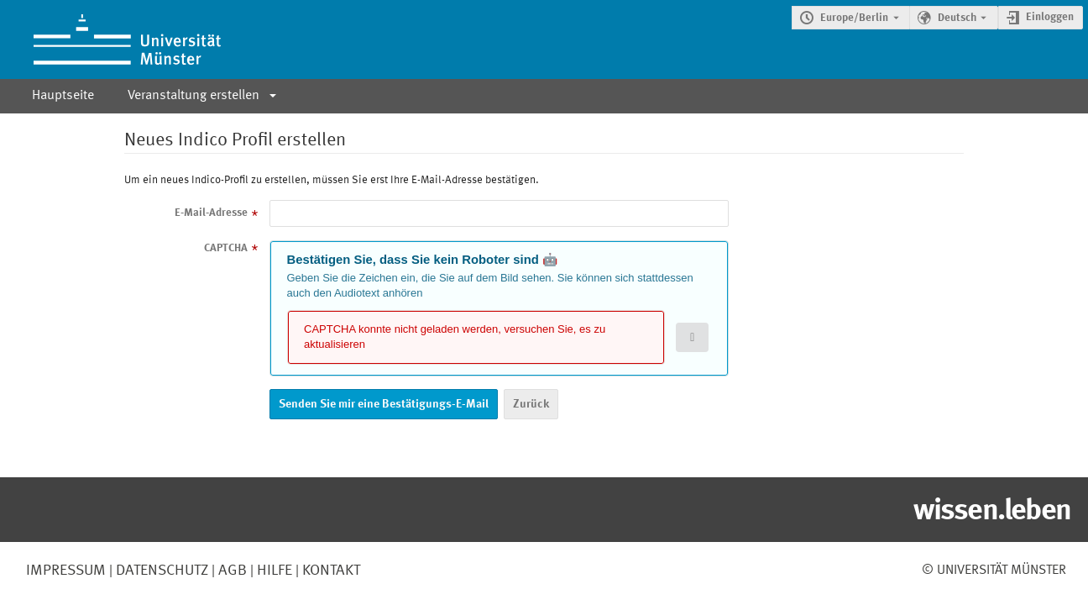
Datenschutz (160, 570)
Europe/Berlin (854, 18)
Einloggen (1050, 17)
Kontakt (331, 570)
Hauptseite (63, 96)
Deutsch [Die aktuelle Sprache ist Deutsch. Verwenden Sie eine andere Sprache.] (957, 18)
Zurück (531, 404)
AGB (231, 570)
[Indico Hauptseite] (110, 39)
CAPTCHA (226, 248)
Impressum (66, 570)
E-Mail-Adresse (211, 213)
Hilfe (273, 570)
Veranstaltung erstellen (193, 96)
